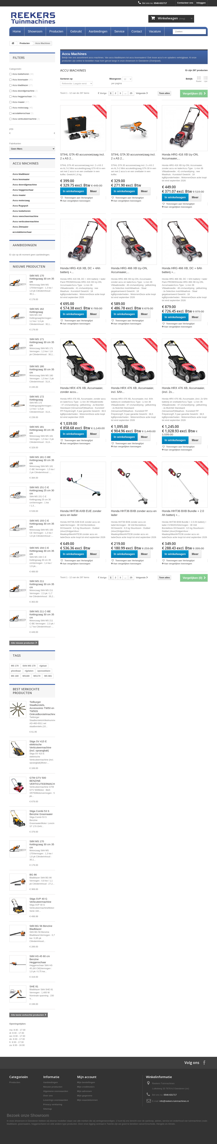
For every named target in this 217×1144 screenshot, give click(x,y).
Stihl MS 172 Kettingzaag (36, 398)
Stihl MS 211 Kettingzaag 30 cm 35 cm (41, 584)
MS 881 (48, 676)
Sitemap (47, 1109)
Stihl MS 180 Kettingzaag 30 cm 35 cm (41, 369)
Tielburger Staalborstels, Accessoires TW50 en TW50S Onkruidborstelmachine (42, 708)
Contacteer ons (185, 3)
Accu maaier (19, 195)
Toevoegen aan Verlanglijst (78, 197)
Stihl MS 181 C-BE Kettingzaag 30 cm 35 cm (41, 460)
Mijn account (86, 1077)
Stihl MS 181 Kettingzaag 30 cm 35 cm (41, 429)
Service (119, 31)
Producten (56, 31)
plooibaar (16, 671)
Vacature (155, 31)
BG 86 (33, 874)
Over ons (48, 1095)
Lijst (206, 79)
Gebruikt (76, 31)
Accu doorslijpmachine (25, 184)
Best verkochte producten (26, 691)
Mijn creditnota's (86, 1087)
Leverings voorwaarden (55, 1100)
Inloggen (201, 3)
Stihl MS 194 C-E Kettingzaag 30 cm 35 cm (41, 550)
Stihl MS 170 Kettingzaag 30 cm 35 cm (41, 278)
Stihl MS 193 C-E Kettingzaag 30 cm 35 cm (41, 523)
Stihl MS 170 (29, 665)
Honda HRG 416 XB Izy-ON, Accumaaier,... (180, 156)
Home (17, 31)
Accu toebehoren (22, 211)
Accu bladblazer (21, 174)
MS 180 (15, 676)
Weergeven (115, 78)
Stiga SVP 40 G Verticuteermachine (40, 900)
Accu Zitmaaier (20, 227)
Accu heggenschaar (23, 190)
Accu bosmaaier (21, 179)
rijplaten (29, 671)
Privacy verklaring (52, 1104)
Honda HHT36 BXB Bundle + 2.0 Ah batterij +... (183, 513)
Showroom (35, 31)
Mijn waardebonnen (87, 1100)
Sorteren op (66, 78)
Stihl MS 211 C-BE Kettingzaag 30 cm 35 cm (41, 614)
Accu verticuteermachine (26, 221)
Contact (136, 31)
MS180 (26, 676)
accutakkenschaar (22, 232)
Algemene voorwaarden (55, 1091)
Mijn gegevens (84, 1095)
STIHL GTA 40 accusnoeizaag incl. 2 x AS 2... (82, 156)
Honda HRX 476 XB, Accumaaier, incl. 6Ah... (132, 390)
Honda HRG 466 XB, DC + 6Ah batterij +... (182, 270)
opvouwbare (43, 671)
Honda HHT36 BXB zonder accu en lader (133, 513)
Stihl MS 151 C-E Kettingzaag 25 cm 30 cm (41, 490)
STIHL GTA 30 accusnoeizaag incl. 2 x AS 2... (133, 156)
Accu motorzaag (21, 200)
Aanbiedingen (98, 31)
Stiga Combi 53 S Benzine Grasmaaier (41, 813)
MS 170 (15, 665)
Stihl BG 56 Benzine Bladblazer (40, 927)
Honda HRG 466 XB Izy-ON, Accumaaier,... (129, 270)
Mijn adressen (84, 1091)
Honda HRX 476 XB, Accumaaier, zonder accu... (81, 390)
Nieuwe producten (29, 266)
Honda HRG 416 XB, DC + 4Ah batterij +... (80, 270)
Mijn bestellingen (86, 1082)
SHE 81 (33, 986)
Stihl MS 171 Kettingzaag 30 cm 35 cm (41, 342)
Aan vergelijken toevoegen (76, 201)
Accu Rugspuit (20, 205)
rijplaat (43, 665)
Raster (199, 79)
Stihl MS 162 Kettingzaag (36, 310)
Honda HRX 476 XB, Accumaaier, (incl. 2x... (183, 390)
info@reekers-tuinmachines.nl (174, 1101)
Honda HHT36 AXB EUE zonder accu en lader (80, 513)
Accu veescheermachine (25, 216)
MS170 (36, 676)
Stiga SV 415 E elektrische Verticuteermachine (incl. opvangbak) (40, 746)
